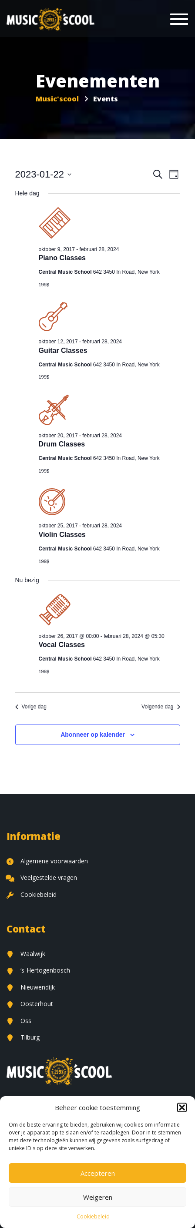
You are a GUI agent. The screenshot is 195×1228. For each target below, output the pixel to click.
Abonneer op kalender (93, 734)
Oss (19, 1021)
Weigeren (97, 1197)
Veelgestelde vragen (42, 877)
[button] (182, 1107)
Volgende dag (160, 707)
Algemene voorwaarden (47, 861)
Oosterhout (30, 1004)
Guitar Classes (63, 350)
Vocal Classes (62, 644)
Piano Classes (62, 258)
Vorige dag (31, 707)
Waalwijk (26, 954)
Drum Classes (62, 444)
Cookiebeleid (93, 1216)
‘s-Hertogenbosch (38, 970)
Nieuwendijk (31, 987)
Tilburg (23, 1037)
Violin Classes (62, 534)
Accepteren (98, 1173)
